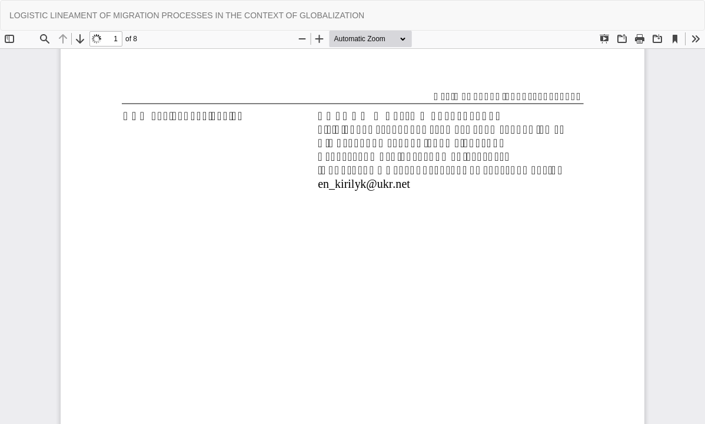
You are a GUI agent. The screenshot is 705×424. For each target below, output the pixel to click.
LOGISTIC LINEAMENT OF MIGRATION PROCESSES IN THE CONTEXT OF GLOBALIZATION (186, 15)
